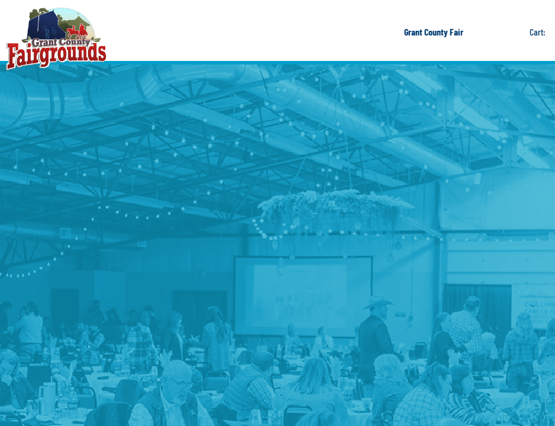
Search (483, 32)
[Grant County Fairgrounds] (56, 39)
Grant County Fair (433, 31)
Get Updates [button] (509, 32)
